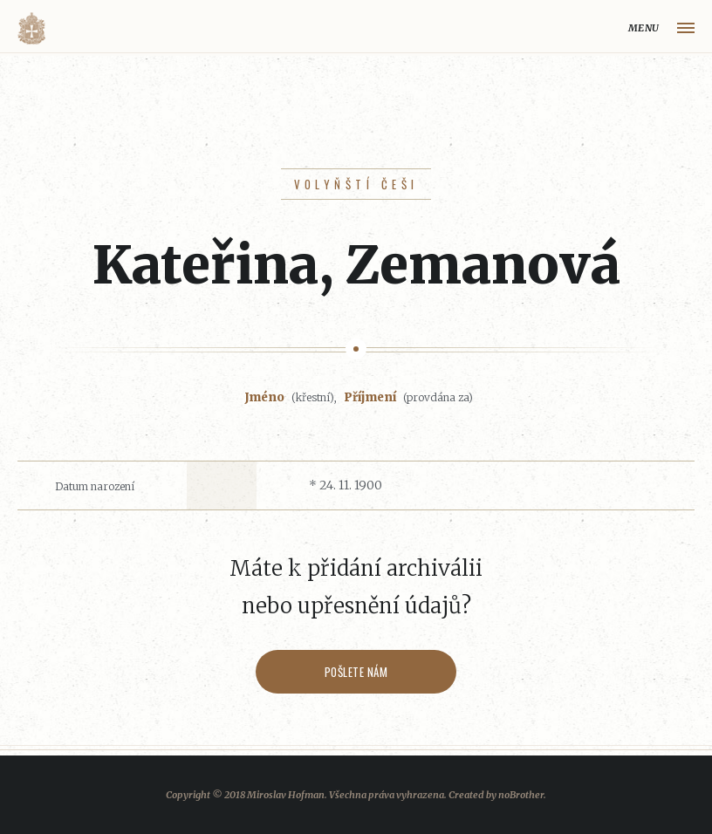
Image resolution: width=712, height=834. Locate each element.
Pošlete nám (356, 671)
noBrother (521, 795)
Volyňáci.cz (31, 28)
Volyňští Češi (356, 184)
